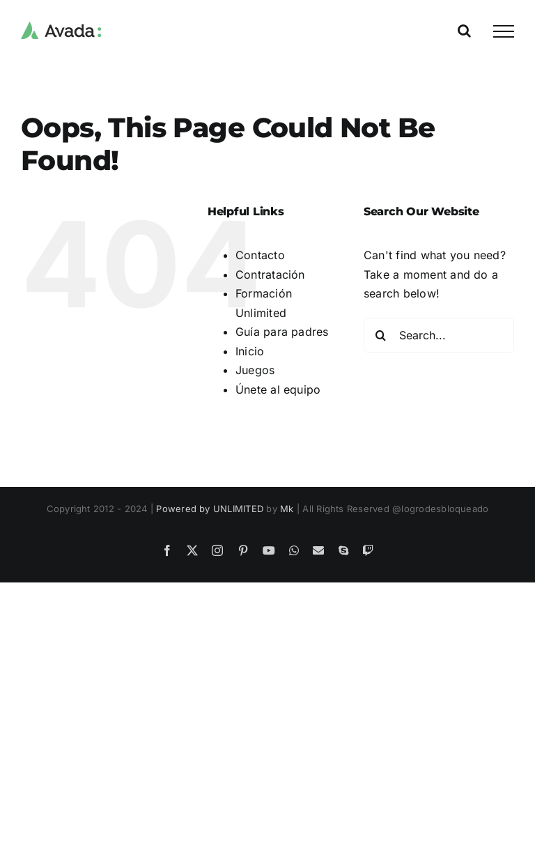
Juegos (254, 370)
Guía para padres (282, 332)
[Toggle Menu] (503, 31)
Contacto (260, 255)
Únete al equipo (278, 389)
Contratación (270, 274)
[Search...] (439, 335)
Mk (286, 508)
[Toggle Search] (464, 31)
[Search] (381, 335)
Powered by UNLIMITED (209, 508)
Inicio (249, 351)
